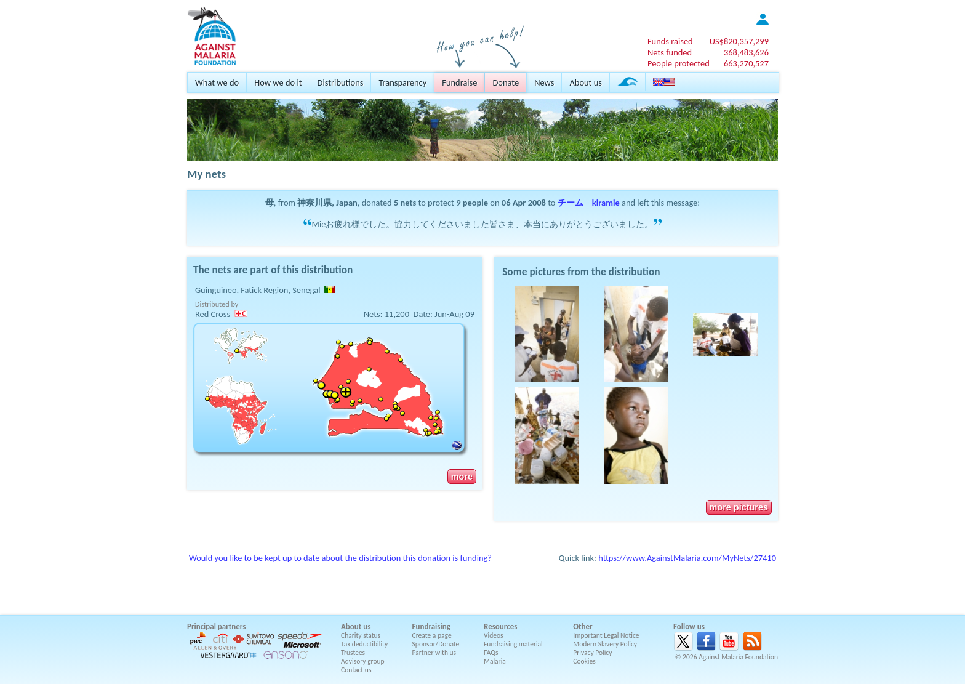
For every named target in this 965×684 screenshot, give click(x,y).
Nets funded (669, 52)
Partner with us (434, 652)
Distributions (341, 82)
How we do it (278, 82)
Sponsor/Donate (436, 644)
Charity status (360, 635)
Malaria (495, 661)
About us (585, 82)
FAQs (491, 652)
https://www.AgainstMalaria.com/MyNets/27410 (687, 557)
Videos (493, 635)
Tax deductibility (364, 644)
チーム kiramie (589, 202)
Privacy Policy (592, 652)
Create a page (432, 635)
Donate (505, 82)
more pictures (739, 507)
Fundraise (459, 82)
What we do (217, 82)
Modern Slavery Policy (605, 644)
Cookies (584, 661)
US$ (739, 41)
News (544, 82)
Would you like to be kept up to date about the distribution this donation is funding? (340, 557)
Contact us (356, 670)
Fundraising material (513, 644)
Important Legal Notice (606, 635)
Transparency (402, 82)
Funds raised (670, 41)
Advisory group (363, 661)
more (462, 476)
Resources (500, 626)
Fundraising (431, 626)
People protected (678, 63)
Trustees (353, 652)
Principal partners (216, 626)
